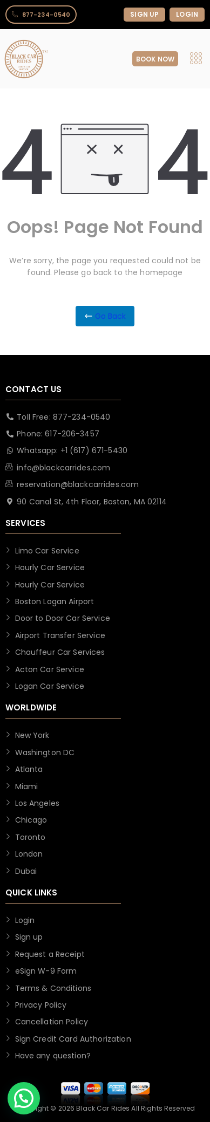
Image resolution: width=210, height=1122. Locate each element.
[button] (24, 1098)
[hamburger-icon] (196, 59)
